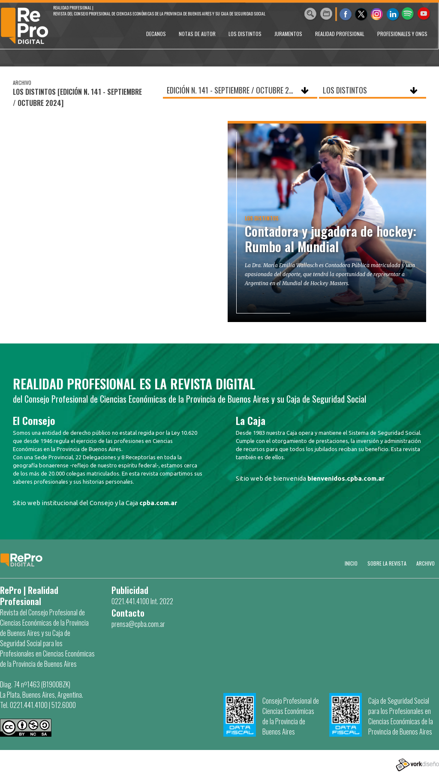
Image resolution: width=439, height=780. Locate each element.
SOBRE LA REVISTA (386, 563)
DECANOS (156, 33)
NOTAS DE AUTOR (197, 33)
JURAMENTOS (288, 33)
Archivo (425, 563)
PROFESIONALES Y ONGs (402, 33)
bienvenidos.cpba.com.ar (346, 478)
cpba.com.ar (158, 502)
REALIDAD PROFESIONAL (339, 33)
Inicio (351, 563)
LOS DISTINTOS (245, 33)
